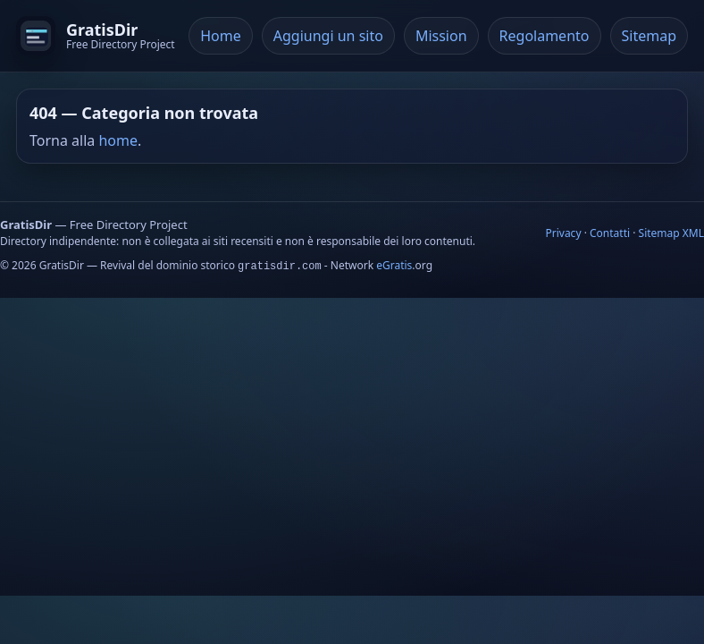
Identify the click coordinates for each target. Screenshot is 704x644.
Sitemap (649, 36)
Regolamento (544, 36)
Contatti (610, 233)
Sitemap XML (671, 233)
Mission (441, 36)
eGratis (394, 265)
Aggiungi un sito (328, 36)
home (118, 140)
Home (220, 36)
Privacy (563, 233)
